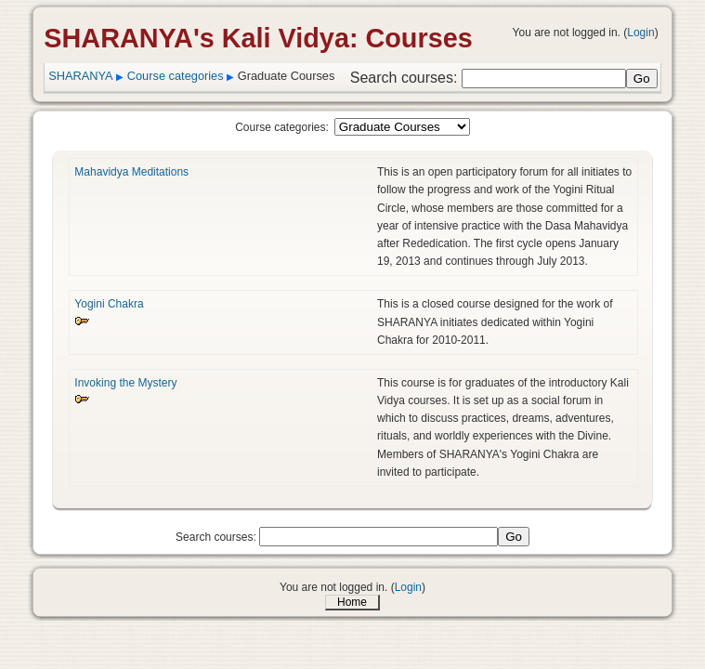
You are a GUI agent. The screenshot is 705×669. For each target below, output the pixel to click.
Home (352, 602)
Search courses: (406, 77)
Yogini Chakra (108, 303)
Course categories (175, 76)
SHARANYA (80, 76)
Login (640, 32)
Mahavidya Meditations (131, 171)
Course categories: (282, 127)
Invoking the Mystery (125, 382)
